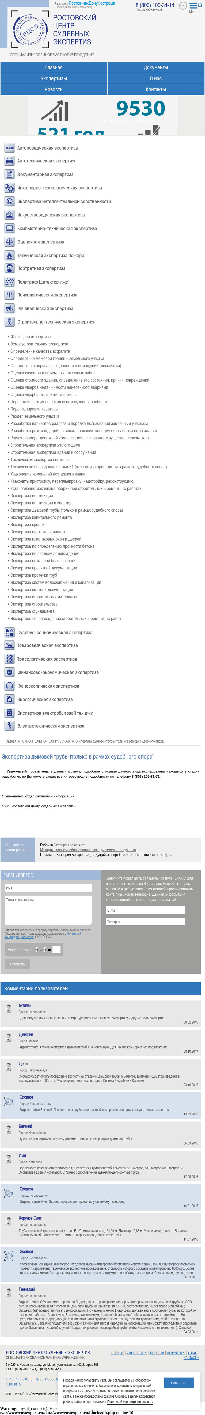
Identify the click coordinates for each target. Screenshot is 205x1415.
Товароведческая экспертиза (47, 645)
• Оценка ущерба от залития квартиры (42, 394)
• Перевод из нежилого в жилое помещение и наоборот (57, 401)
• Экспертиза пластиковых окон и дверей (44, 538)
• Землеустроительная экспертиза (38, 343)
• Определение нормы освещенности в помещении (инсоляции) (64, 365)
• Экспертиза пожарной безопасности (41, 560)
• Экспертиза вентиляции (30, 495)
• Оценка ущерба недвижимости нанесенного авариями (58, 387)
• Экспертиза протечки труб (32, 575)
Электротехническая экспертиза (50, 726)
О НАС (192, 1353)
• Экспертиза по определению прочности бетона (51, 546)
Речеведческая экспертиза (45, 308)
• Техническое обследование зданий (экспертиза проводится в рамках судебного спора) (87, 466)
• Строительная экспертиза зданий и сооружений (52, 452)
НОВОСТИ (52, 1379)
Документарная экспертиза (45, 174)
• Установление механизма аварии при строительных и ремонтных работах (74, 488)
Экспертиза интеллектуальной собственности (64, 201)
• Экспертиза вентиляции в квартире (41, 502)
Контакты (156, 89)
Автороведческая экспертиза (47, 148)
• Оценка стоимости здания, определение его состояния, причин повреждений (78, 379)
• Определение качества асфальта (39, 351)
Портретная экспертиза (41, 268)
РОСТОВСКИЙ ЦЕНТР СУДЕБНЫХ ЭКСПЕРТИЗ (74, 29)
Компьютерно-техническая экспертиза (57, 228)
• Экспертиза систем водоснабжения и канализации (54, 582)
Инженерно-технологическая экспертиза (59, 188)
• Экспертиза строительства (33, 603)
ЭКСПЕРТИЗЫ (32, 1379)
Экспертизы (53, 78)
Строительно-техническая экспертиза (56, 322)
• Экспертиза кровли (26, 524)
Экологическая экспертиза (45, 699)
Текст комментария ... (48, 910)
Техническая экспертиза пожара (50, 255)
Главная (53, 67)
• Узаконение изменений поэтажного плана (46, 473)
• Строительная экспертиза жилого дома (44, 445)
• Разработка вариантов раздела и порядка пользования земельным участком (78, 423)
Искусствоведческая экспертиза (51, 215)
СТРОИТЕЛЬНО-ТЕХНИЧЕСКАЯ (46, 741)
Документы (156, 67)
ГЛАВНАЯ (12, 1379)
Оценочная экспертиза (40, 242)
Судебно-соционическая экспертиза (55, 633)
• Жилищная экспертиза (29, 336)
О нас (156, 78)
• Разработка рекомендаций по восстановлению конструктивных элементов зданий (82, 430)
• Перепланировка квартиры (33, 408)
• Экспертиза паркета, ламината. (37, 531)
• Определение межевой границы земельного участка (56, 358)
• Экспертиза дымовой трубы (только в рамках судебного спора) (65, 510)
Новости (54, 89)
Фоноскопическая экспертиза (48, 686)
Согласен (179, 1383)
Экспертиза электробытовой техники (55, 713)
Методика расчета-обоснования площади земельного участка (88, 849)
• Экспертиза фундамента (31, 611)
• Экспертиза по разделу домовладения (43, 553)
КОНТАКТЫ (13, 1384)
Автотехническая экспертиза (47, 161)
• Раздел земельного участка (33, 416)
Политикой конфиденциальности (130, 1401)
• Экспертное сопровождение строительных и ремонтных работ (64, 618)
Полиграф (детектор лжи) (43, 282)
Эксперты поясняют (69, 844)
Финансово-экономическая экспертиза (58, 672)
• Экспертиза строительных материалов (43, 596)
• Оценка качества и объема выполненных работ (51, 372)
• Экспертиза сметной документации (40, 589)
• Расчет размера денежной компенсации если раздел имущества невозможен (78, 437)
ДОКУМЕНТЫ (176, 1353)
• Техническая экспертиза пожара (38, 459)
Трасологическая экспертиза (47, 659)
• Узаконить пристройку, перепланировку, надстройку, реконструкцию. (71, 481)
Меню (193, 11)
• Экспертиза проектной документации (42, 567)
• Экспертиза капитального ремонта (40, 517)
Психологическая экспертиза (47, 295)
